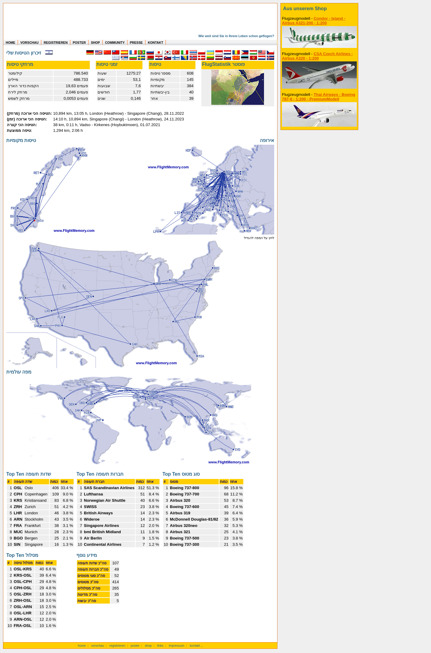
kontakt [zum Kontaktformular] (195, 645)
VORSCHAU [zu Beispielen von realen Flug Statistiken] (29, 42)
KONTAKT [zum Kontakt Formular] (155, 42)
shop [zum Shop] (148, 645)
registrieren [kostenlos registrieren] (117, 645)
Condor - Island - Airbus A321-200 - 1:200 (313, 20)
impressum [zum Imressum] (176, 645)
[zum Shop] (319, 8)
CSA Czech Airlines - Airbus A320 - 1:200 (317, 56)
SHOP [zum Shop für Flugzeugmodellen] (95, 42)
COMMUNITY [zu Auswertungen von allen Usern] (115, 42)
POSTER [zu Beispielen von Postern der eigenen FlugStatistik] (79, 42)
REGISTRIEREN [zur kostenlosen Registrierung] (56, 42)
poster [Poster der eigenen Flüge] (135, 645)
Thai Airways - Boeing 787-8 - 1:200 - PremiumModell (318, 96)
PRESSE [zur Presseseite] (136, 42)
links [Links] (160, 645)
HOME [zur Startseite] (10, 42)
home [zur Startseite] (82, 645)
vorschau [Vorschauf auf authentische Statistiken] (97, 645)
